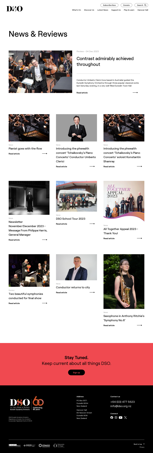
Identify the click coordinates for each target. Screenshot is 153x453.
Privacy (142, 447)
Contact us (115, 396)
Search (141, 5)
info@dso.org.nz (120, 406)
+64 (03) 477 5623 (122, 401)
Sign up (76, 372)
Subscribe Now (109, 5)
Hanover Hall (143, 10)
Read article (107, 92)
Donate (126, 5)
